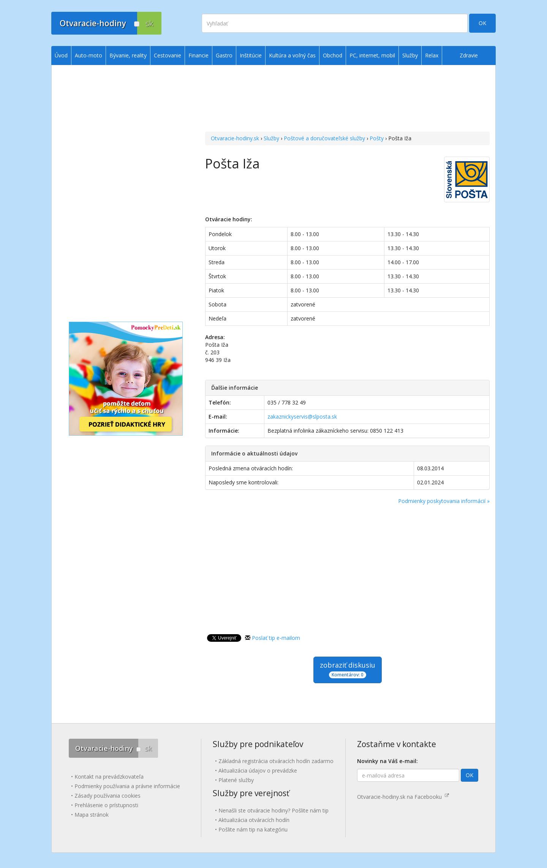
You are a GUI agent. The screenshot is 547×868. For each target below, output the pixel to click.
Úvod (61, 55)
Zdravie (469, 55)
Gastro (224, 55)
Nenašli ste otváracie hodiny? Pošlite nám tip (273, 810)
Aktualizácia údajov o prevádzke (257, 770)
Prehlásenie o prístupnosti (106, 805)
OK (482, 23)
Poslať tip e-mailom (276, 637)
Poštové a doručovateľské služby (324, 138)
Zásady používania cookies (107, 795)
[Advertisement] (347, 99)
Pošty (377, 138)
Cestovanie (167, 55)
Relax (431, 55)
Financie (198, 55)
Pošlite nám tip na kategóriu (253, 829)
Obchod (332, 55)
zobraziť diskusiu (347, 669)
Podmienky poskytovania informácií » (444, 501)
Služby (271, 138)
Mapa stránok (91, 814)
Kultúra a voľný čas (292, 55)
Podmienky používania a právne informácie (127, 786)
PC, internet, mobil (372, 55)
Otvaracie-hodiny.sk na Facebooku (403, 796)
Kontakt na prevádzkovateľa (109, 776)
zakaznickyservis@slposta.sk (302, 416)
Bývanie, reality (128, 55)
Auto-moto (88, 55)
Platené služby (236, 780)
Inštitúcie (251, 55)
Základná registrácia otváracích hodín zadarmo (276, 761)
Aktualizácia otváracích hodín (253, 820)
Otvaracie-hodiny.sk (235, 138)
